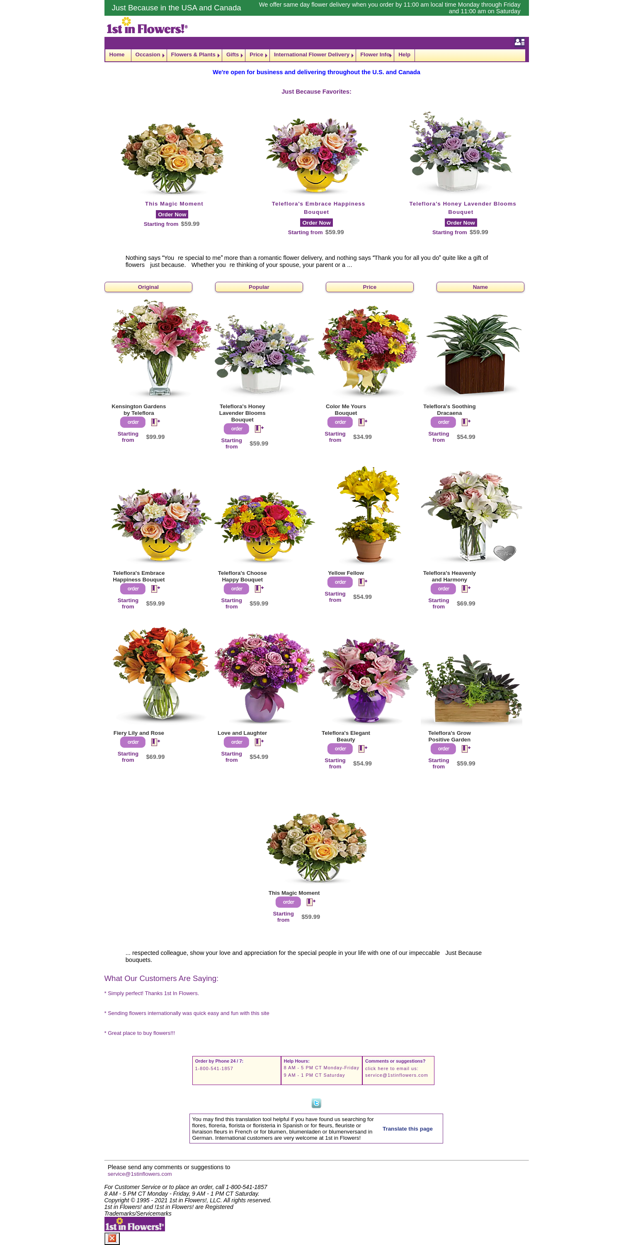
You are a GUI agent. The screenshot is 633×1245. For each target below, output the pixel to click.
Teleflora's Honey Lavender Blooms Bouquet (242, 413)
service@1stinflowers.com (396, 1075)
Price (256, 54)
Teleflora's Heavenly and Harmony (449, 576)
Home (117, 54)
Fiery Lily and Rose (139, 733)
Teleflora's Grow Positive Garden (449, 736)
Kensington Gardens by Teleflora (139, 409)
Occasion (148, 54)
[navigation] (316, 55)
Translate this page (408, 1129)
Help (404, 54)
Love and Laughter (242, 733)
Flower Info (375, 54)
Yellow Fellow (346, 573)
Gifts (232, 54)
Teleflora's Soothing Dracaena (449, 409)
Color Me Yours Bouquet (346, 409)
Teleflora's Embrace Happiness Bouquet (139, 576)
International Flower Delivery (311, 54)
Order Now (172, 214)
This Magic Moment (174, 204)
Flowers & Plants (193, 54)
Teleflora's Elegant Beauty (346, 736)
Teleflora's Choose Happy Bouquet (242, 576)
